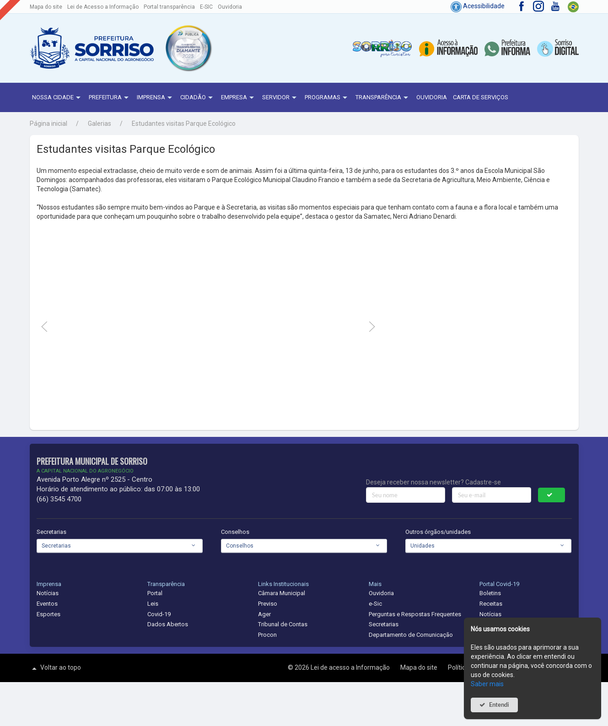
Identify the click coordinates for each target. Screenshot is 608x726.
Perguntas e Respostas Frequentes (415, 614)
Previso (267, 603)
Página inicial (48, 123)
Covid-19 (159, 614)
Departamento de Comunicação (411, 634)
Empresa (238, 97)
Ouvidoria (230, 7)
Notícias (48, 593)
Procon (267, 634)
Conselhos (235, 531)
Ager (264, 614)
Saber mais (487, 684)
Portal (154, 593)
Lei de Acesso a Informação (103, 7)
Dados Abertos (167, 624)
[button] (187, 47)
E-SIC (206, 7)
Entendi (499, 704)
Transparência (382, 97)
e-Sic (375, 603)
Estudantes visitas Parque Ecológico (184, 123)
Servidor (280, 97)
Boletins (490, 593)
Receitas (490, 603)
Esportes (48, 614)
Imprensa (155, 97)
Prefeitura (110, 97)
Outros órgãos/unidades (438, 531)
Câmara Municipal (281, 593)
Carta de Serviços (480, 97)
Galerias (99, 123)
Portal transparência (169, 7)
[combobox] (120, 546)
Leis (152, 603)
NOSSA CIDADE (57, 97)
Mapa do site (46, 7)
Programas (327, 97)
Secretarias (51, 531)
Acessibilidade (478, 6)
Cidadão (197, 97)
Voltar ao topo (55, 668)
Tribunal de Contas (282, 624)
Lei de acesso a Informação (351, 667)
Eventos (47, 603)
